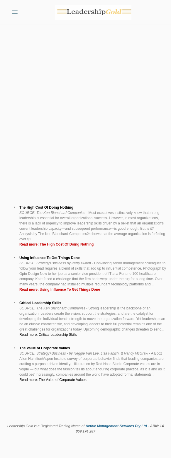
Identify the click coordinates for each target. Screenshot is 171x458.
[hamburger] (14, 12)
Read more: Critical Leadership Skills (48, 335)
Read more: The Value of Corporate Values (53, 380)
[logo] (93, 12)
